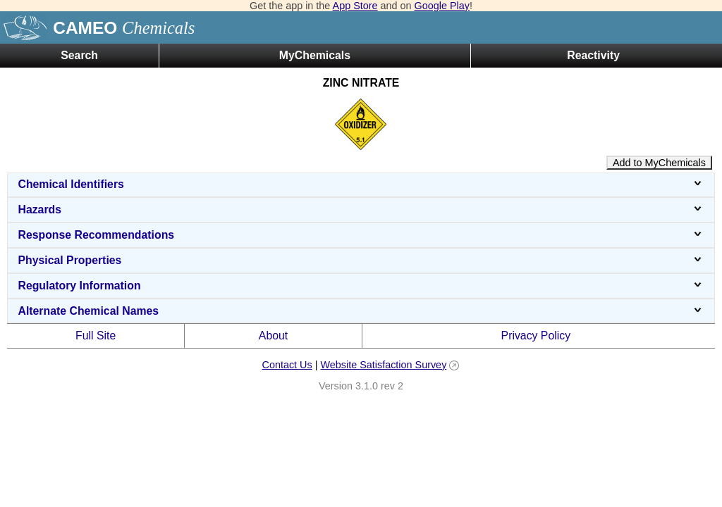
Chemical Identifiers (361, 184)
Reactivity (593, 55)
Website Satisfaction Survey (383, 364)
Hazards (361, 209)
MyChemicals (314, 55)
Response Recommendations (361, 235)
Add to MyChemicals (659, 162)
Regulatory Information (361, 286)
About (273, 336)
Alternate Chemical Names (361, 311)
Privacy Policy (536, 336)
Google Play (442, 5)
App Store (355, 5)
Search (79, 55)
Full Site (95, 336)
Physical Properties (361, 260)
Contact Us (287, 364)
